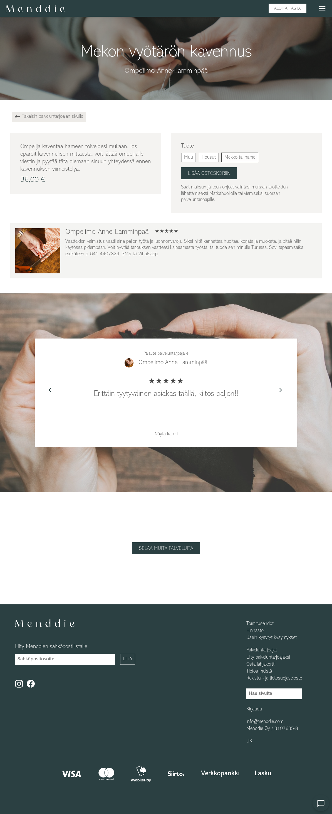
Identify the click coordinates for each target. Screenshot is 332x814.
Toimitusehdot (260, 623)
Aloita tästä (287, 8)
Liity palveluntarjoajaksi (268, 657)
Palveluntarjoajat (261, 650)
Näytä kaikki (166, 434)
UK (249, 741)
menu (322, 8)
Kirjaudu (254, 709)
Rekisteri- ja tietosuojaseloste (274, 678)
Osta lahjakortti (260, 664)
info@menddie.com (264, 721)
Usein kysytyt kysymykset (271, 637)
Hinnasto (255, 630)
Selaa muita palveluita (166, 548)
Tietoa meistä (259, 671)
